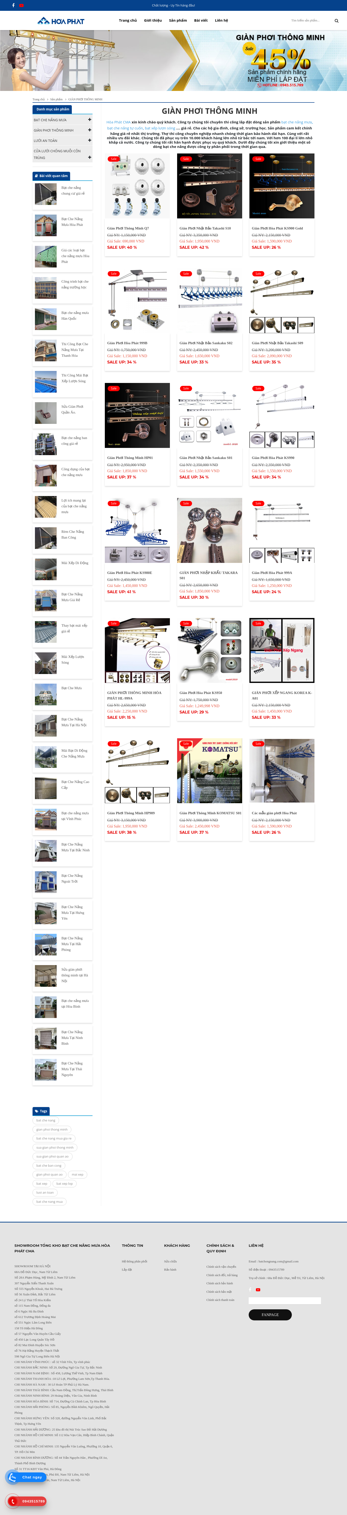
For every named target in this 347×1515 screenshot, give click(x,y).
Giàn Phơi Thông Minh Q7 (128, 228)
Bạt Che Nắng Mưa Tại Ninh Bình (72, 1037)
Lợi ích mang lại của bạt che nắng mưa (74, 506)
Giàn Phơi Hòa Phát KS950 (201, 693)
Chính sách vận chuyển (221, 1266)
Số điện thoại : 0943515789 (266, 1269)
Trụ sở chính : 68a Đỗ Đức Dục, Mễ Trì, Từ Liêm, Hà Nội (287, 1278)
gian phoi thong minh (51, 1129)
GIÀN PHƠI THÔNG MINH (53, 130)
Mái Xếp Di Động (74, 563)
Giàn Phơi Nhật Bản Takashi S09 (277, 343)
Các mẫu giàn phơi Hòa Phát (274, 813)
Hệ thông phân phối (134, 1261)
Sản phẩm (178, 20)
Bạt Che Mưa (71, 688)
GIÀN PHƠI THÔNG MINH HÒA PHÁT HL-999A (134, 695)
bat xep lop (64, 1183)
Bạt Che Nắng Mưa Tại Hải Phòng (72, 944)
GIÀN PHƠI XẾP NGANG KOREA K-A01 (282, 695)
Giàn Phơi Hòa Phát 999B (127, 343)
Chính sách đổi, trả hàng (222, 1275)
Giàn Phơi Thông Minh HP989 (131, 813)
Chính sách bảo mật (219, 1291)
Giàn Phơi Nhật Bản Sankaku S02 (206, 343)
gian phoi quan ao (49, 1174)
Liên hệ (221, 20)
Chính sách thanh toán (220, 1300)
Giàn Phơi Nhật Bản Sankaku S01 (206, 458)
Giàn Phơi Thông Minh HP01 (130, 458)
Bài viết (201, 20)
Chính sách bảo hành (220, 1283)
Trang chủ (128, 20)
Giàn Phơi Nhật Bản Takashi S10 (205, 228)
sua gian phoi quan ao (52, 1156)
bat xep (41, 1183)
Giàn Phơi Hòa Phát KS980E (129, 573)
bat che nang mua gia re (54, 1138)
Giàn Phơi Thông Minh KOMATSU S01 (210, 813)
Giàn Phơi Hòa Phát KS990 (273, 458)
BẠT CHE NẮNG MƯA (50, 120)
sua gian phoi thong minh (54, 1147)
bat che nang (45, 1120)
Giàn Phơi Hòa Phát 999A (272, 573)
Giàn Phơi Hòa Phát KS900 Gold (277, 228)
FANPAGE (270, 1315)
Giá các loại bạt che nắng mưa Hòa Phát (75, 256)
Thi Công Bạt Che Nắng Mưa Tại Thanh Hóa (74, 349)
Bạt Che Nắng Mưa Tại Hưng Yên (72, 912)
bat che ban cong (48, 1165)
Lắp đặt (127, 1269)
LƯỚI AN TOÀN (45, 140)
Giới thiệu (153, 20)
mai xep (77, 1174)
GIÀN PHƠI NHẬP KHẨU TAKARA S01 (209, 575)
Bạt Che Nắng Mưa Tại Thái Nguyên (72, 1069)
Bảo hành (170, 1269)
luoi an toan (45, 1192)
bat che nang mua (49, 1201)
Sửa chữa (170, 1261)
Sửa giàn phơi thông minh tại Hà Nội (74, 975)
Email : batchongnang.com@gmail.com (274, 1261)
